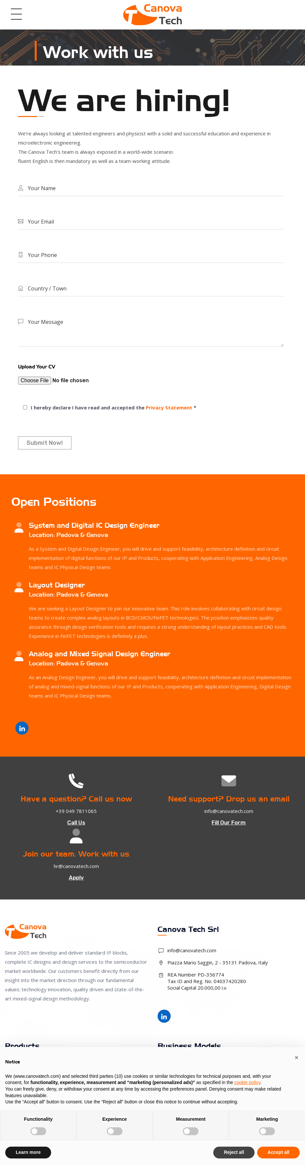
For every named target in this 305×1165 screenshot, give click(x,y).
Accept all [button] (278, 1152)
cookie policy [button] (247, 1082)
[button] (296, 1057)
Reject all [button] (234, 1152)
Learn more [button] (28, 1152)
